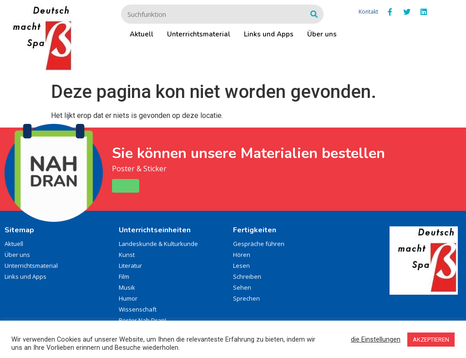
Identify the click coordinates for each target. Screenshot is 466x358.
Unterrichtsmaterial (198, 34)
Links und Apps (269, 34)
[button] (125, 186)
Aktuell (141, 34)
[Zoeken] (314, 14)
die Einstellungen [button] (375, 339)
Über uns (322, 34)
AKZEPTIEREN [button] (431, 339)
